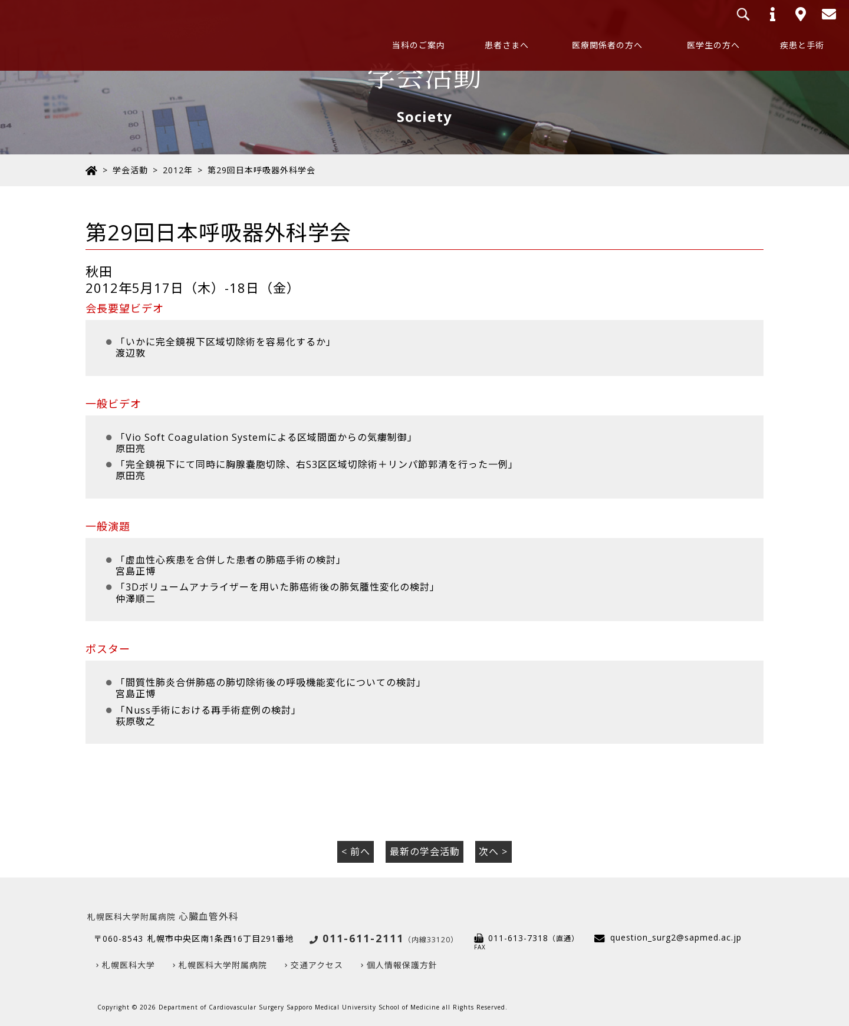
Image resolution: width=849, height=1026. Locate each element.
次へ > (493, 851)
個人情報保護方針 (402, 964)
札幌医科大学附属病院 (223, 964)
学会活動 (130, 170)
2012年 (178, 170)
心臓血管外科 (163, 915)
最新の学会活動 (425, 851)
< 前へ (355, 851)
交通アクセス (317, 964)
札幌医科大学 (128, 964)
